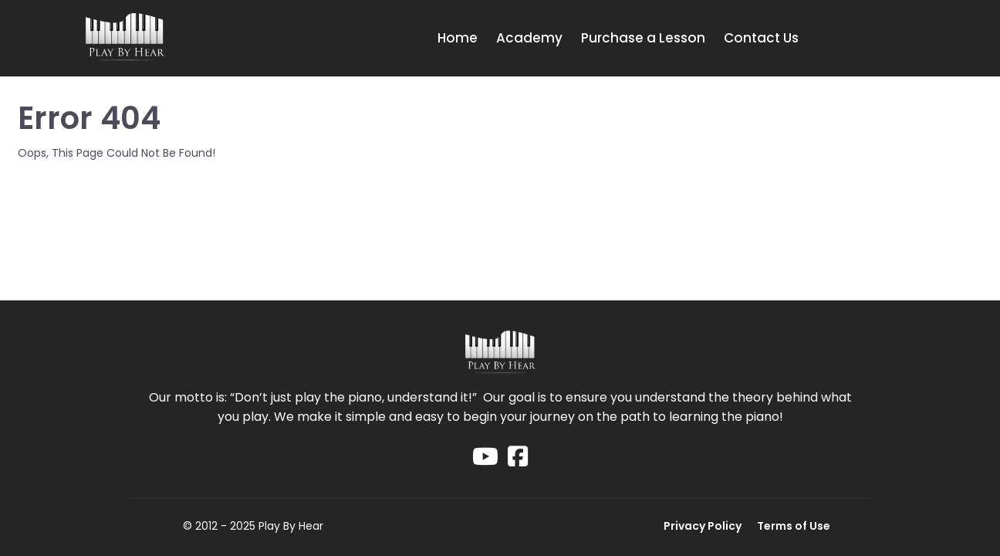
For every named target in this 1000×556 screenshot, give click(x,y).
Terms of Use (793, 525)
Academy (529, 38)
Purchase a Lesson (643, 38)
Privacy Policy (703, 525)
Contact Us (761, 38)
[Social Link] (485, 457)
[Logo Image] (124, 38)
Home (458, 38)
